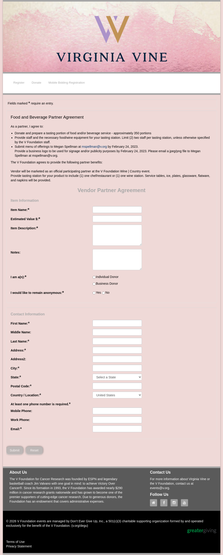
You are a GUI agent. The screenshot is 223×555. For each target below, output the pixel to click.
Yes (98, 292)
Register (19, 82)
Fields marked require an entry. (31, 103)
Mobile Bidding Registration (66, 82)
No (107, 292)
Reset (34, 450)
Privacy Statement (19, 546)
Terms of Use (15, 542)
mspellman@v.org (94, 146)
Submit (14, 450)
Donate (36, 82)
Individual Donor (107, 277)
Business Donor (107, 283)
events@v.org (159, 488)
